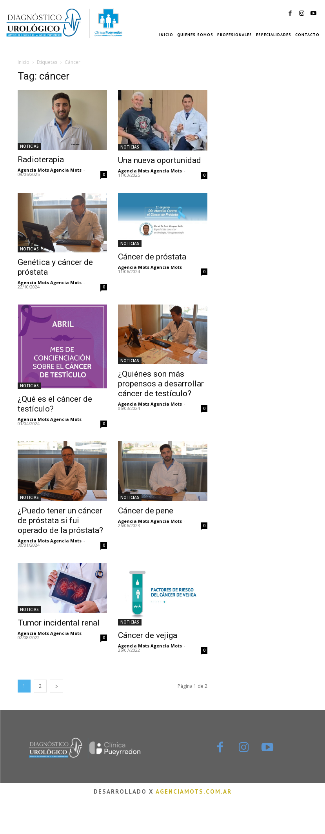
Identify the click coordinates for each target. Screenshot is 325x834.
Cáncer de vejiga (147, 635)
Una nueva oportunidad (159, 160)
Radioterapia (41, 159)
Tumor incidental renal (59, 622)
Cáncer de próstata (152, 256)
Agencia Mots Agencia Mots (50, 170)
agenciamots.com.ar (194, 791)
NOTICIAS (29, 146)
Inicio (23, 62)
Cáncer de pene (145, 510)
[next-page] (56, 686)
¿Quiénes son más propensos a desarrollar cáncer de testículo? (161, 383)
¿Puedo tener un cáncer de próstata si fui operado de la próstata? (60, 520)
